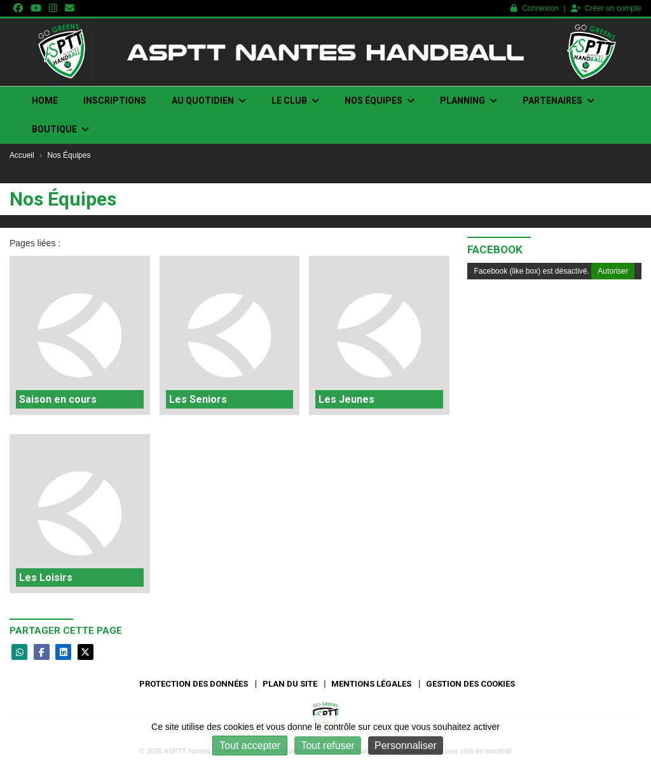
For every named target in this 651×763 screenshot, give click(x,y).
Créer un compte (606, 8)
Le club (295, 100)
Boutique (60, 129)
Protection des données (193, 684)
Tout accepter (249, 745)
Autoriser (613, 271)
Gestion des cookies (470, 684)
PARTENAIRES (558, 100)
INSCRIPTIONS (114, 100)
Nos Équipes (380, 100)
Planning (468, 100)
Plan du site (290, 684)
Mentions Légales (371, 684)
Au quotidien (209, 100)
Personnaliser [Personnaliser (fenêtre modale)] (405, 745)
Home (45, 100)
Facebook (495, 249)
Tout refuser (327, 745)
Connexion (534, 8)
